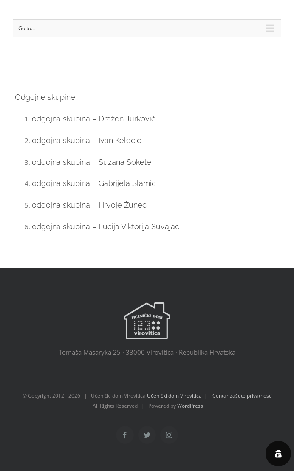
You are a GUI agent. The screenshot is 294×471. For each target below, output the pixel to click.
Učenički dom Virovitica (174, 395)
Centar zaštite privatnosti (242, 395)
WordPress (190, 405)
